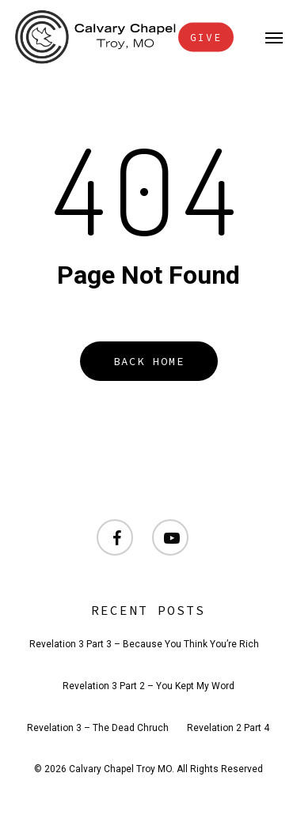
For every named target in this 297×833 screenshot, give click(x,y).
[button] (274, 37)
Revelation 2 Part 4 (228, 727)
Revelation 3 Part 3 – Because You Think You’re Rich (144, 644)
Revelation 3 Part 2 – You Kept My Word (148, 686)
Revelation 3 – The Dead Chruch (98, 727)
